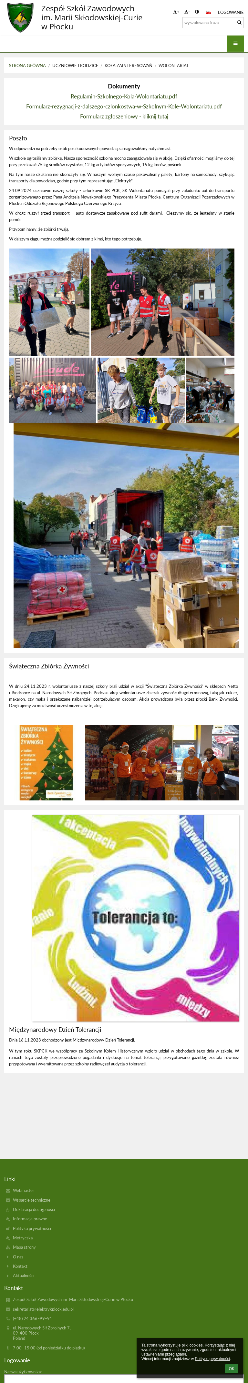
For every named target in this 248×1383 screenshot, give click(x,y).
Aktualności (23, 1275)
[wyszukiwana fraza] (213, 22)
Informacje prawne (30, 1218)
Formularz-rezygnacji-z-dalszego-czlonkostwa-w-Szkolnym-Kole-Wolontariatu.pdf (124, 106)
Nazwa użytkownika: (23, 1371)
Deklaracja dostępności (34, 1209)
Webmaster (23, 1190)
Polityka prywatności (32, 1228)
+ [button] (176, 11)
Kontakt (20, 1266)
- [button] (187, 11)
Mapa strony (24, 1247)
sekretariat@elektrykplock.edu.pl (43, 1309)
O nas (18, 1256)
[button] (208, 12)
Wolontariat (174, 65)
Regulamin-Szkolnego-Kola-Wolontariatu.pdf (124, 96)
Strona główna (27, 65)
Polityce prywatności (212, 1359)
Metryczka (23, 1237)
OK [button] (231, 1369)
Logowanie (231, 12)
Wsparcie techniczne (31, 1200)
